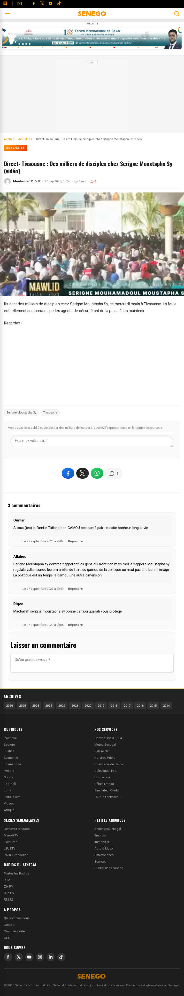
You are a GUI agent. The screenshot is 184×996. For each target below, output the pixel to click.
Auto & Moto (103, 848)
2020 (87, 705)
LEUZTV (9, 848)
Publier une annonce (108, 868)
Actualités (15, 147)
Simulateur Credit (106, 790)
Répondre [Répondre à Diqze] (75, 625)
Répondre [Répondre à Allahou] (75, 588)
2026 (9, 705)
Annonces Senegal (107, 829)
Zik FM (9, 886)
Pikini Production (16, 855)
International (13, 764)
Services (100, 861)
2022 (61, 705)
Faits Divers (12, 797)
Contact (9, 925)
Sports (9, 777)
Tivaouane (50, 412)
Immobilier (101, 842)
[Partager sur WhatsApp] (97, 473)
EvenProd (10, 842)
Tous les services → (108, 797)
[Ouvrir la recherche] (176, 13)
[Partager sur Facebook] (68, 473)
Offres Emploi (104, 784)
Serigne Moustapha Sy (21, 412)
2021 (74, 705)
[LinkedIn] (50, 957)
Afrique (9, 810)
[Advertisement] (92, 96)
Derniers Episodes (17, 829)
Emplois (100, 835)
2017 (127, 705)
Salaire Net (102, 751)
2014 (166, 705)
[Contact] (19, 3)
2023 (48, 705)
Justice (9, 751)
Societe (9, 744)
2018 (114, 705)
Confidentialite (14, 931)
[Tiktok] (59, 3)
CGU (7, 938)
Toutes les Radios (16, 873)
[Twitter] (42, 3)
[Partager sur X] (82, 473)
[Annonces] (5, 3)
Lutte (7, 790)
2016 (140, 705)
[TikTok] (61, 957)
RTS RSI (9, 899)
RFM (7, 880)
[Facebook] (34, 3)
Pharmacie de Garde (108, 764)
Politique (10, 738)
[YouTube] (51, 3)
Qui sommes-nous (17, 918)
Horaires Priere (104, 757)
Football (10, 784)
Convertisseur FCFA (108, 738)
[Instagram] (40, 957)
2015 (153, 705)
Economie (11, 757)
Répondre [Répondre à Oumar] (75, 541)
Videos (9, 803)
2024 (35, 705)
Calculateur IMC (105, 771)
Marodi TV (11, 835)
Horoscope (102, 777)
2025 (22, 705)
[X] (19, 957)
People (9, 771)
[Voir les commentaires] (113, 473)
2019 (101, 705)
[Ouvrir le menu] (8, 13)
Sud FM (9, 893)
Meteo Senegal (105, 744)
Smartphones (104, 855)
